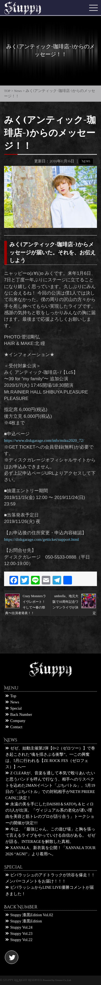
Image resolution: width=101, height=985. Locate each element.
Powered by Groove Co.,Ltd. (57, 980)
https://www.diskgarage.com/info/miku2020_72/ (44, 440)
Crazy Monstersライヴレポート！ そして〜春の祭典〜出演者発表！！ (25, 602)
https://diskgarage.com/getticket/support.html (41, 539)
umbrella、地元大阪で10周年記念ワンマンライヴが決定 (74, 602)
